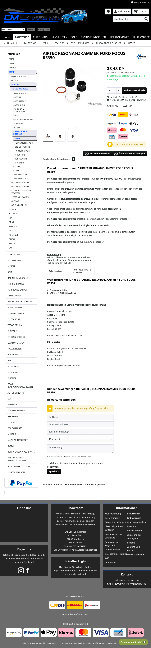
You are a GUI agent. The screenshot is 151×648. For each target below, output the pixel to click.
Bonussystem (133, 513)
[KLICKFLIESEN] (59, 37)
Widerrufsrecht (112, 549)
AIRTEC (18, 138)
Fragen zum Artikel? (58, 290)
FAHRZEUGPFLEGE (16, 336)
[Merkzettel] (108, 11)
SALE (10, 272)
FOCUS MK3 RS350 (20, 89)
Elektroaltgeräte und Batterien (115, 528)
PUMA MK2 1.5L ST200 (19, 182)
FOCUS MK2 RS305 (20, 174)
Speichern (54, 471)
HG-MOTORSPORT (22, 151)
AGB (107, 558)
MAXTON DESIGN (16, 342)
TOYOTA (13, 226)
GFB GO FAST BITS (22, 147)
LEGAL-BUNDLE (19, 93)
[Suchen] (146, 19)
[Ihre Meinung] (80, 448)
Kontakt (131, 542)
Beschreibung (49, 159)
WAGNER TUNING (16, 410)
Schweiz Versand (135, 554)
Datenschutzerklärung (116, 553)
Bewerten (139, 99)
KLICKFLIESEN (14, 260)
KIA (10, 217)
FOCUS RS (14, 84)
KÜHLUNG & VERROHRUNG (19, 110)
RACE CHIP (13, 354)
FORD (12, 71)
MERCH (11, 266)
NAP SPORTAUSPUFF (18, 440)
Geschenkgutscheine (137, 522)
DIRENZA (12, 378)
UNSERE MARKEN (16, 472)
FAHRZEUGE (14, 54)
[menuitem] (131, 19)
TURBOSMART (21, 159)
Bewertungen (66, 159)
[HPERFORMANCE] (119, 37)
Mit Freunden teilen (97, 154)
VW (10, 247)
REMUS (11, 445)
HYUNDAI (13, 213)
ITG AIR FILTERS (15, 348)
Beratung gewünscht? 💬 (133, 642)
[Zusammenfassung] (80, 432)
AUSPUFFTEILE (19, 101)
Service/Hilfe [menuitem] (139, 2)
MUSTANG (14, 201)
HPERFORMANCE (16, 283)
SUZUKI (12, 243)
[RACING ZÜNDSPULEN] (93, 37)
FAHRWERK (18, 123)
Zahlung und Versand (133, 548)
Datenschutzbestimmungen (76, 463)
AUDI (11, 59)
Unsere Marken (134, 530)
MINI (11, 222)
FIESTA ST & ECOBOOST (20, 76)
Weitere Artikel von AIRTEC (61, 292)
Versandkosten (68, 643)
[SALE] (74, 37)
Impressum (110, 562)
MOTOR (16, 127)
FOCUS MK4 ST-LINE (18, 205)
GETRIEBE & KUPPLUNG (23, 119)
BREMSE (16, 115)
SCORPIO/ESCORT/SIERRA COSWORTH (21, 191)
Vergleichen (114, 99)
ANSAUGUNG (19, 105)
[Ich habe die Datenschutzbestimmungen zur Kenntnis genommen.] (48, 463)
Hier (61, 567)
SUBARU (13, 239)
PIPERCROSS (14, 319)
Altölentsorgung (113, 513)
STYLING (17, 167)
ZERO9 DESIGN (15, 325)
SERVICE (16, 171)
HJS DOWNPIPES (16, 307)
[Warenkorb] (140, 11)
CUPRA (12, 67)
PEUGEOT (13, 230)
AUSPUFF (17, 97)
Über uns (131, 526)
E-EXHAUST (13, 422)
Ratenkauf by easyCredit (111, 544)
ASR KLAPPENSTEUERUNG (20, 301)
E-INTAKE (12, 331)
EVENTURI (12, 404)
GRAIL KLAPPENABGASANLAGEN (20, 385)
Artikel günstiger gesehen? (122, 97)
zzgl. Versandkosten (125, 72)
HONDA (13, 209)
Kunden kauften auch (53, 484)
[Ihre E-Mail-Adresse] (80, 424)
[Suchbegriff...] (131, 19)
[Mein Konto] (122, 11)
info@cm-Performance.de (130, 584)
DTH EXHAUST (14, 295)
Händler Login (75, 561)
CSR (9, 398)
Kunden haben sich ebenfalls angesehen (85, 484)
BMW (11, 63)
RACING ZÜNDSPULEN (18, 278)
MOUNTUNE (20, 155)
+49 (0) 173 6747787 (129, 580)
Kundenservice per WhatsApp (114, 536)
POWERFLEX (13, 366)
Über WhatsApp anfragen (129, 154)
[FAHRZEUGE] (22, 37)
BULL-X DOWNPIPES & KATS (21, 451)
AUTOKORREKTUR (16, 392)
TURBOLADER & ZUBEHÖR (20, 132)
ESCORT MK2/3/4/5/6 (19, 197)
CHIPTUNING (18, 163)
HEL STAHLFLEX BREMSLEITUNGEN (17, 459)
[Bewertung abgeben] (80, 439)
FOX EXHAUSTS (15, 428)
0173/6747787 (80, 546)
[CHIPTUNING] (40, 37)
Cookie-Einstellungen (115, 522)
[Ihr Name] (80, 417)
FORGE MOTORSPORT (24, 143)
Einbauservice (134, 518)
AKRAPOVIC (13, 416)
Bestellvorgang (112, 518)
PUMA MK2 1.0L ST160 (19, 186)
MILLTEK (12, 434)
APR (10, 360)
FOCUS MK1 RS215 (20, 178)
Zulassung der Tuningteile (134, 536)
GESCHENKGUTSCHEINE (19, 466)
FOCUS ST (14, 80)
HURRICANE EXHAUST (18, 289)
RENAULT (13, 234)
